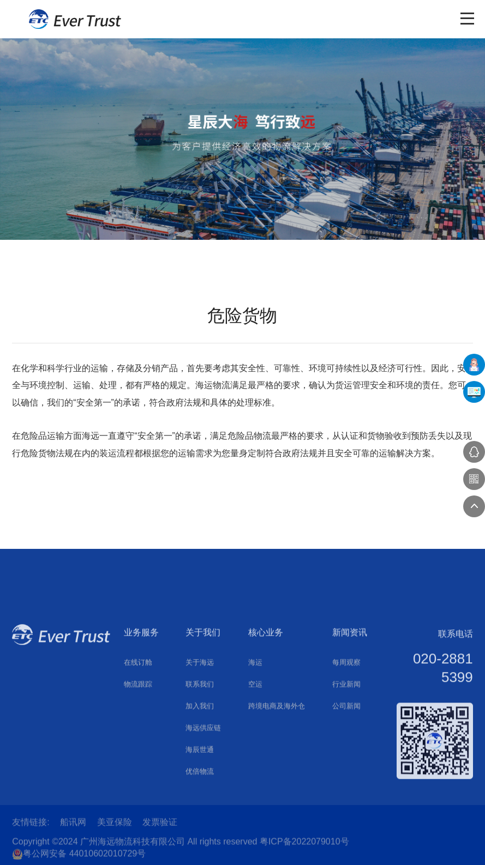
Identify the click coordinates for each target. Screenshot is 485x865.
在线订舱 (138, 718)
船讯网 (73, 826)
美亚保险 (114, 826)
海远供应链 (203, 783)
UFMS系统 (474, 392)
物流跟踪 (138, 740)
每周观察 (346, 718)
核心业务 (265, 688)
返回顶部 (474, 506)
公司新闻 (346, 762)
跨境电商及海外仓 (276, 762)
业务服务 (141, 688)
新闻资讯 (349, 688)
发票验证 (159, 826)
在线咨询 (474, 452)
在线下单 (474, 365)
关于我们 (202, 688)
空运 (255, 740)
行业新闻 (346, 740)
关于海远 (199, 718)
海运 (255, 718)
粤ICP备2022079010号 (304, 850)
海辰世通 (199, 805)
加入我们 (199, 762)
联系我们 (199, 740)
